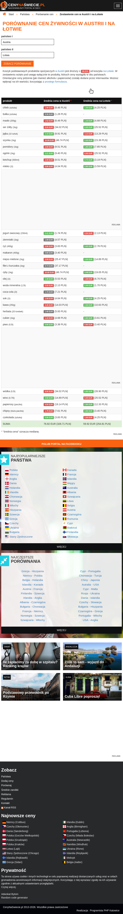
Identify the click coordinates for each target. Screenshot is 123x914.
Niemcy (14, 474)
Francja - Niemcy (32, 611)
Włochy (14, 505)
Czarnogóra (74, 514)
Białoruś (72, 527)
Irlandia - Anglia (32, 597)
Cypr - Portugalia (90, 571)
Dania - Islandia (90, 597)
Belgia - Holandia (32, 579)
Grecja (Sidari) (14, 862)
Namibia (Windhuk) (77, 844)
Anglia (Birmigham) (77, 826)
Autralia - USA (90, 584)
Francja (71, 474)
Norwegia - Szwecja (33, 615)
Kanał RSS (10, 807)
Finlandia (72, 532)
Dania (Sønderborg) (17, 831)
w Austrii (60, 71)
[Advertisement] (61, 729)
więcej (61, 546)
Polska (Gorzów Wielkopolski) (23, 835)
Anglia (13, 478)
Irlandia (14, 492)
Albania (71, 492)
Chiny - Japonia (90, 579)
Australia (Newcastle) (78, 840)
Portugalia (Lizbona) (78, 831)
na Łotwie (108, 71)
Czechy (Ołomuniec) (18, 826)
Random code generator (14, 897)
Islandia (72, 478)
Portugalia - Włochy (90, 615)
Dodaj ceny (7, 780)
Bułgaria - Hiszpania (90, 606)
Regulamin (7, 798)
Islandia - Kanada (32, 584)
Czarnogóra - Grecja (90, 611)
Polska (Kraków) (15, 844)
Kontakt (5, 803)
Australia (72, 487)
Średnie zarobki (9, 789)
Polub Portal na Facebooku (61, 444)
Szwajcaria (73, 496)
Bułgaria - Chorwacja (32, 606)
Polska (14, 469)
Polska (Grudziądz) (17, 840)
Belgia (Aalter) (74, 862)
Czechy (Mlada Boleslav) (80, 835)
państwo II (7, 49)
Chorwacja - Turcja (90, 575)
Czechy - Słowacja (90, 602)
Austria (71, 509)
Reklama (6, 794)
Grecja (13, 518)
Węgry (71, 483)
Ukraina (14, 527)
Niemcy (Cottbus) (16, 822)
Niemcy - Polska (32, 575)
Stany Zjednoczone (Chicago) (23, 853)
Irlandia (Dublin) (75, 822)
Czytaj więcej (8, 887)
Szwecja (15, 514)
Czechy (14, 523)
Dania (13, 483)
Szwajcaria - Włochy (32, 620)
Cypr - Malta (90, 588)
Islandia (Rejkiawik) (17, 857)
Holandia (15, 487)
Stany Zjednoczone (21, 536)
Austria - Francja (33, 588)
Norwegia (15, 500)
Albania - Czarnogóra (32, 602)
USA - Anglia (90, 620)
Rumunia (72, 518)
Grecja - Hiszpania (32, 571)
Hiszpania (15, 509)
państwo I (7, 36)
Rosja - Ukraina (90, 593)
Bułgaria (14, 532)
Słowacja (72, 536)
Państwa (6, 776)
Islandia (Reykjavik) (77, 853)
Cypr (70, 523)
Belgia (71, 505)
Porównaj (6, 785)
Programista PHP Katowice (104, 910)
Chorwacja (16, 496)
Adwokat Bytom (9, 894)
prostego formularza (56, 81)
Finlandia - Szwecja (32, 593)
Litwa (70, 500)
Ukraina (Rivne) (75, 848)
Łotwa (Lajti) (13, 848)
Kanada (72, 469)
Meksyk (71, 857)
